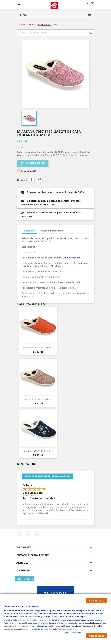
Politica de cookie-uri (66, 629)
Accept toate (96, 600)
